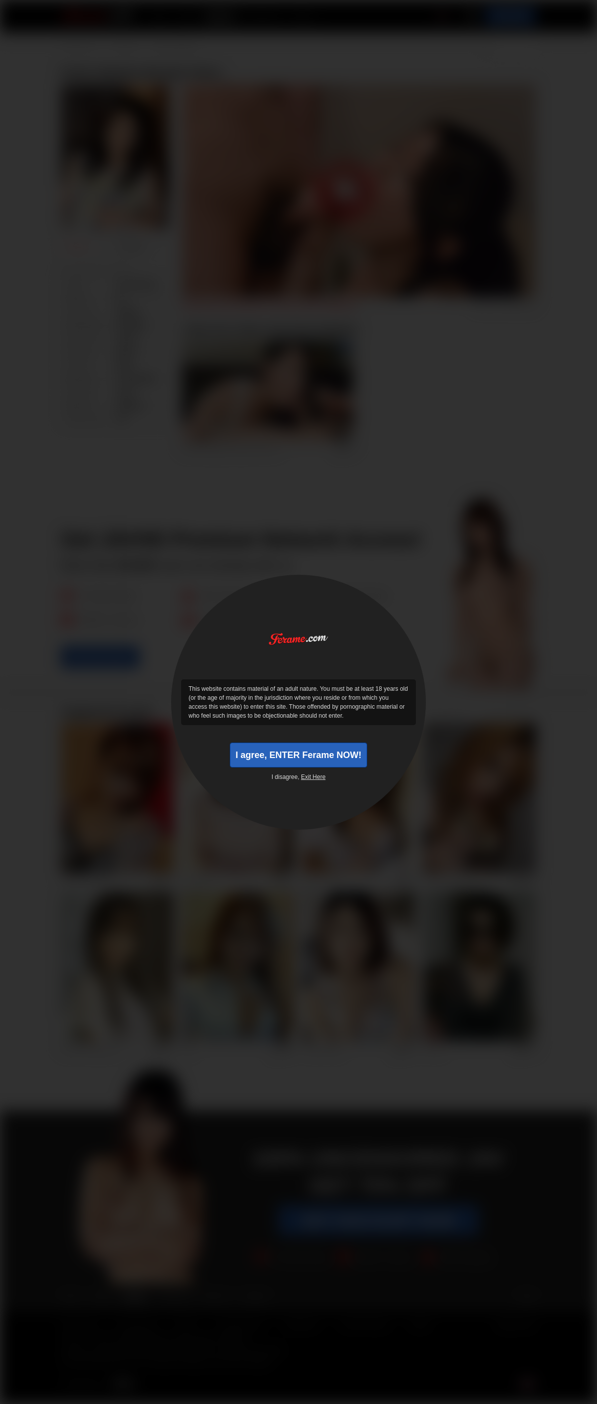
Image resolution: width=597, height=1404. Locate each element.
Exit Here (313, 776)
